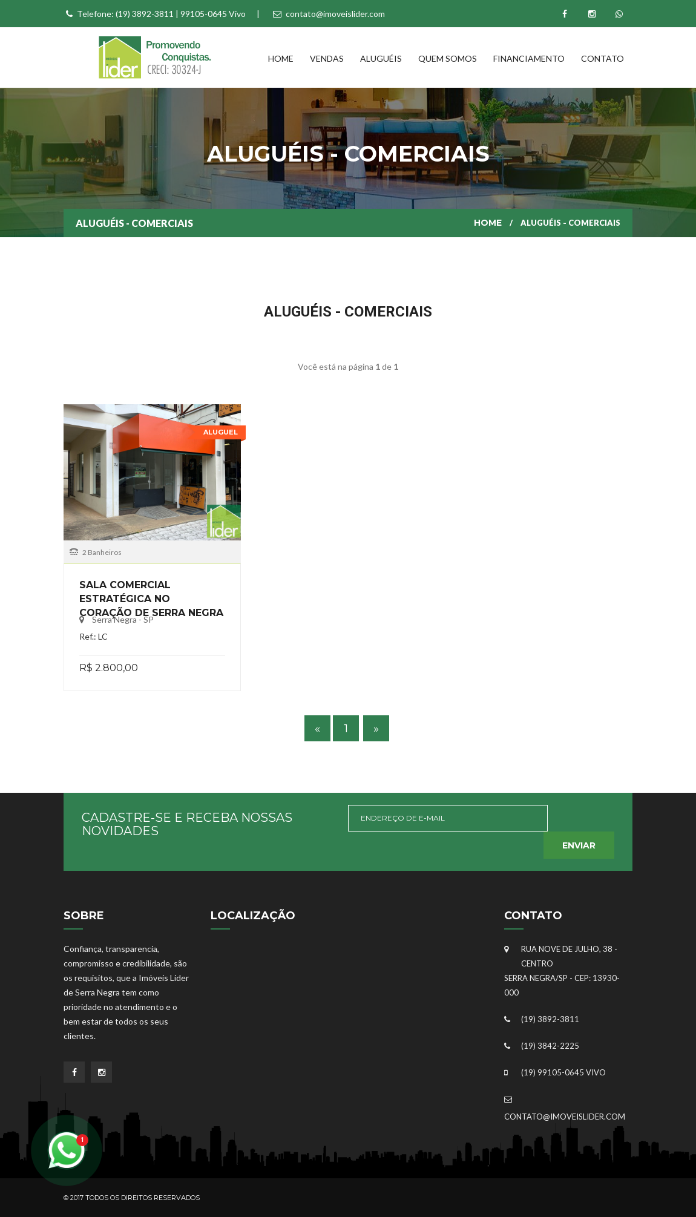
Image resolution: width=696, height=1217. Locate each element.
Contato (602, 58)
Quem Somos (447, 58)
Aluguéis (381, 58)
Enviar (579, 845)
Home (281, 58)
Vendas (327, 58)
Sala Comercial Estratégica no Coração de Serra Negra (151, 598)
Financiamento (529, 58)
